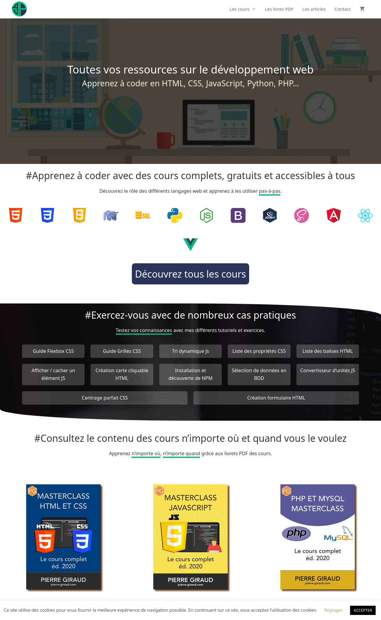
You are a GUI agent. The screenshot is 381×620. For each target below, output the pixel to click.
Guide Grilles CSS (122, 351)
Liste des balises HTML (327, 351)
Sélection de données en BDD (259, 374)
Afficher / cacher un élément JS (53, 374)
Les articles (314, 9)
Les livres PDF (279, 9)
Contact (343, 9)
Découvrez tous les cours (190, 273)
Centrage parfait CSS (105, 397)
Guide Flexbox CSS (53, 351)
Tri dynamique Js (190, 351)
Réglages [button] (333, 610)
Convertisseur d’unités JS (327, 370)
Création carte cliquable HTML (122, 374)
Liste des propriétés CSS (259, 351)
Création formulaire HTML (276, 397)
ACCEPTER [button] (363, 610)
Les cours (244, 9)
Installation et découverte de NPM (190, 374)
